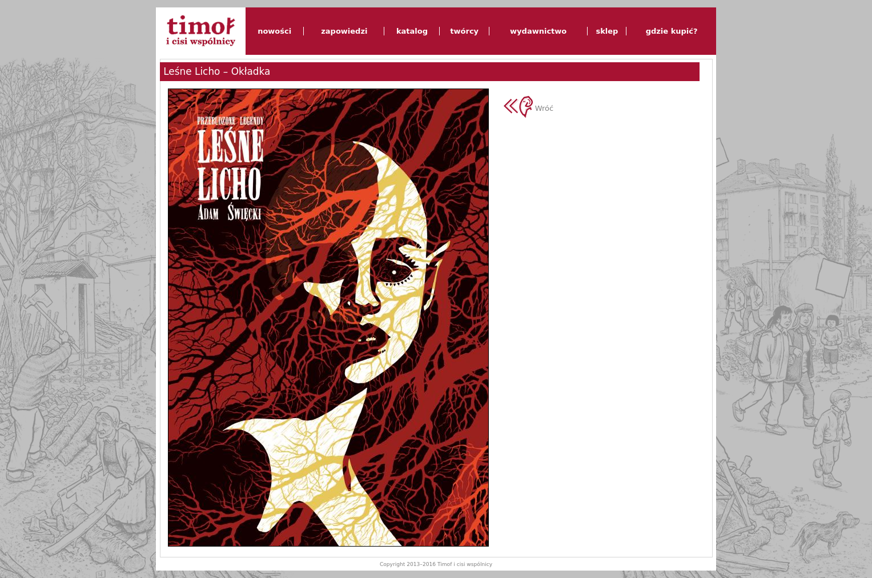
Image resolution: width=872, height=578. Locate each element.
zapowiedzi (344, 31)
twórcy (464, 31)
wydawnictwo (538, 31)
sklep (607, 31)
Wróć (529, 108)
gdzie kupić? (672, 31)
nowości (274, 31)
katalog (412, 31)
